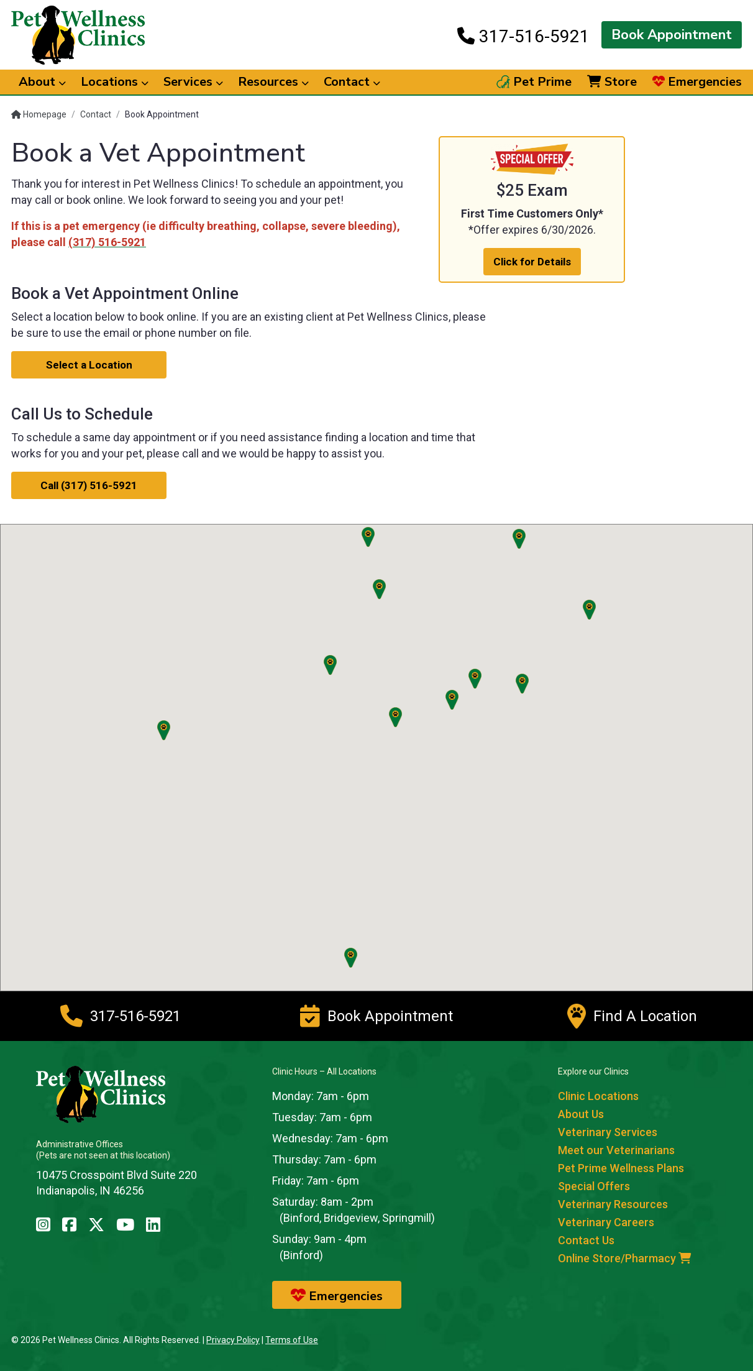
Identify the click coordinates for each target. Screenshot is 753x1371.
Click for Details (532, 261)
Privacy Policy (233, 1340)
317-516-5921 (523, 36)
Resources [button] (273, 81)
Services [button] (193, 81)
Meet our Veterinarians (616, 1150)
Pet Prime (534, 82)
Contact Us (586, 1240)
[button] (474, 679)
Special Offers (594, 1186)
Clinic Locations (598, 1096)
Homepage (38, 114)
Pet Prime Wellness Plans (621, 1168)
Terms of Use (291, 1340)
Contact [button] (352, 81)
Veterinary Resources (613, 1204)
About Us (581, 1114)
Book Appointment (671, 34)
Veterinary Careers (606, 1222)
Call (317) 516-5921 (88, 485)
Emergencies (697, 82)
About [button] (42, 81)
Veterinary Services (607, 1132)
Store (612, 82)
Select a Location (89, 365)
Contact (95, 114)
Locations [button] (114, 81)
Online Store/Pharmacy (624, 1258)
